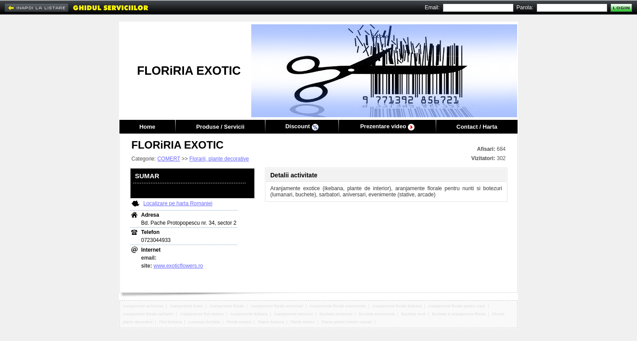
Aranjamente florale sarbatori (148, 314)
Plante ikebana (271, 322)
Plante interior (303, 322)
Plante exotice (239, 322)
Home (147, 126)
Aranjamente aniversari (143, 306)
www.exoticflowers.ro (178, 266)
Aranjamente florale (227, 306)
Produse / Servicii (220, 126)
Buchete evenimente (377, 314)
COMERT (168, 159)
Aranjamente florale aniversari (276, 306)
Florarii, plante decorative (219, 159)
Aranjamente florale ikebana (397, 306)
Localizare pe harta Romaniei (177, 203)
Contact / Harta (477, 126)
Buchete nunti (413, 314)
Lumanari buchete (204, 322)
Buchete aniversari (336, 314)
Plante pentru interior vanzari (347, 322)
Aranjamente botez (186, 306)
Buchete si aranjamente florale (459, 314)
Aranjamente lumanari (293, 314)
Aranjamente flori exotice (202, 314)
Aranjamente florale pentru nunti (457, 306)
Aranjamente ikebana (249, 314)
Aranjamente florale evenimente (338, 306)
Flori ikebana (170, 322)
